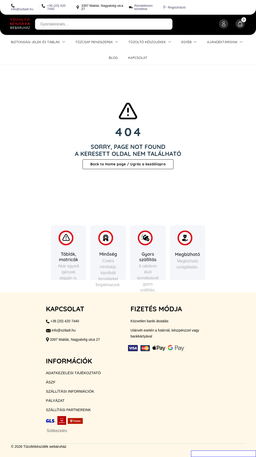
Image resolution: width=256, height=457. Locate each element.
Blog (113, 57)
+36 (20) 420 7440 (54, 7)
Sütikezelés (57, 431)
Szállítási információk (70, 391)
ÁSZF (51, 382)
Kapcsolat (137, 57)
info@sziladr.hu (22, 7)
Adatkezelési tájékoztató (73, 373)
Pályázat (55, 400)
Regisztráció (175, 7)
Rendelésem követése (143, 7)
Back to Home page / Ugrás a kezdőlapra (128, 164)
